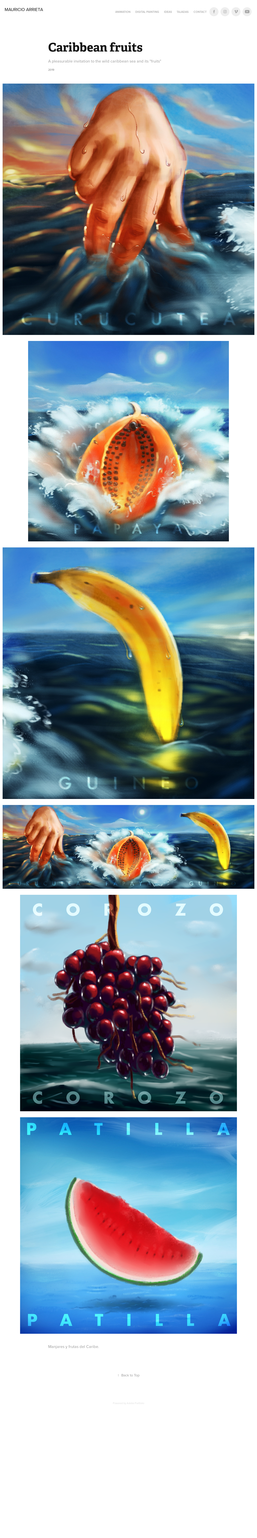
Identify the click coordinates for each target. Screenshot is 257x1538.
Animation (123, 12)
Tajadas (183, 12)
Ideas (168, 12)
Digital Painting (147, 12)
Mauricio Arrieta (24, 9)
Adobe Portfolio (135, 1403)
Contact (200, 12)
